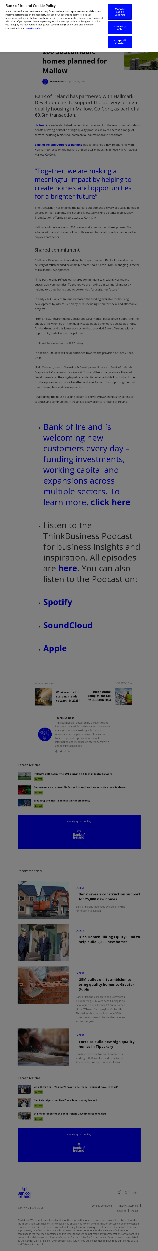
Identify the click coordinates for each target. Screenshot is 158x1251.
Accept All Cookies (120, 41)
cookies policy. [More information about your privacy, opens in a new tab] (33, 27)
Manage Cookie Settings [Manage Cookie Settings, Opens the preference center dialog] (120, 11)
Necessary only (120, 27)
